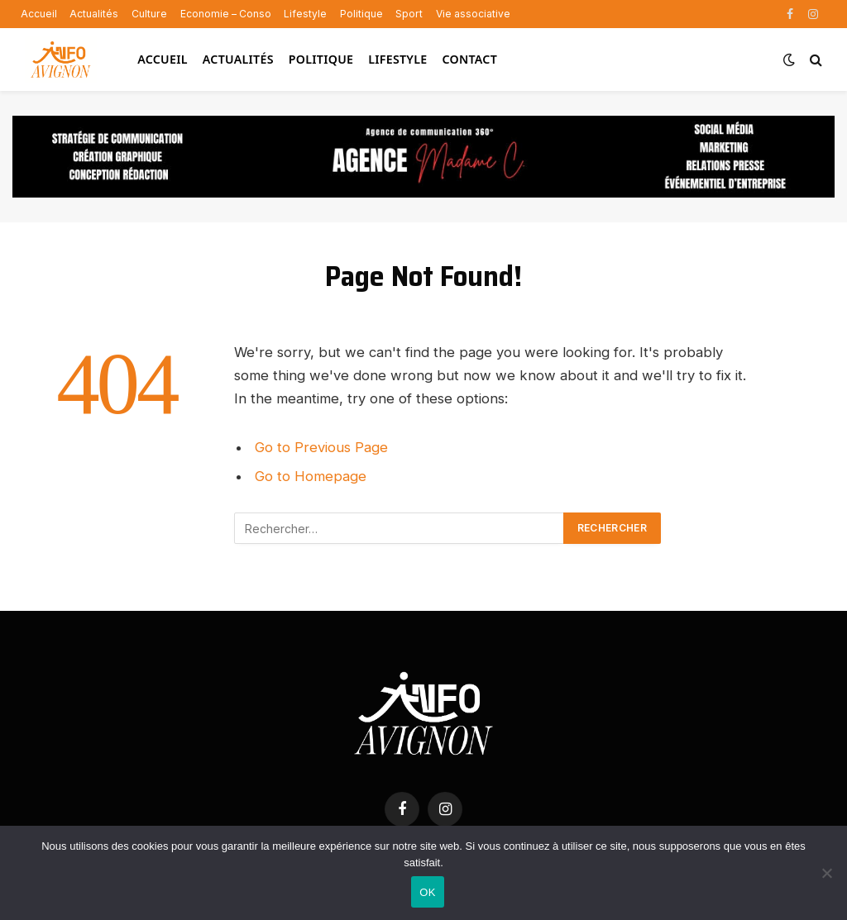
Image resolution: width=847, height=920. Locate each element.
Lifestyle (305, 13)
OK (427, 892)
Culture (149, 13)
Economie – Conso (225, 13)
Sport (409, 13)
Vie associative (473, 13)
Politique (361, 13)
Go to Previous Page (321, 447)
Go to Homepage (310, 476)
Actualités (93, 13)
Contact (469, 59)
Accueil (39, 13)
